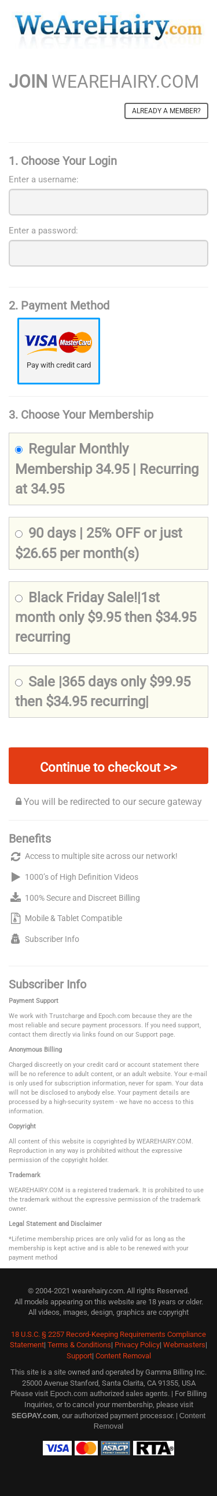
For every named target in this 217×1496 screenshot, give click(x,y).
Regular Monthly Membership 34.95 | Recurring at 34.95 (106, 469)
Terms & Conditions (79, 1344)
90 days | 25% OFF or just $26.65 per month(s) (98, 543)
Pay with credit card (59, 365)
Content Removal (123, 1355)
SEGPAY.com (35, 1415)
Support (79, 1355)
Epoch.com (68, 1393)
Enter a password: (43, 230)
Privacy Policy (137, 1344)
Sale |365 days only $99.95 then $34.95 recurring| (102, 692)
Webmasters (184, 1344)
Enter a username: (44, 179)
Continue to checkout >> (108, 767)
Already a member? (166, 111)
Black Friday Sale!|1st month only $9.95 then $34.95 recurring (105, 617)
